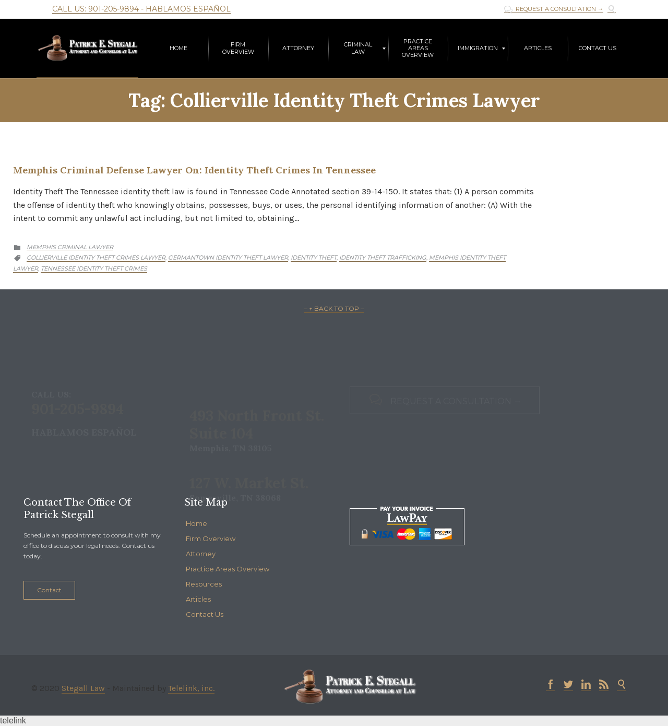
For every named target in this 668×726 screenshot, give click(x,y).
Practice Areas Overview (227, 569)
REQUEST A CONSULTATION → (553, 9)
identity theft (314, 257)
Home (196, 523)
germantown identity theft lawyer (228, 257)
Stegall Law (83, 688)
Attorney (201, 553)
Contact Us (204, 614)
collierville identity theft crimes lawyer (96, 257)
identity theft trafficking (382, 257)
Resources (204, 584)
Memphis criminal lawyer (70, 247)
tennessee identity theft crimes (94, 268)
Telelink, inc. (191, 688)
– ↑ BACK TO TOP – (334, 308)
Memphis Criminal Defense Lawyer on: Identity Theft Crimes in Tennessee (194, 170)
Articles (198, 599)
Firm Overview (210, 538)
